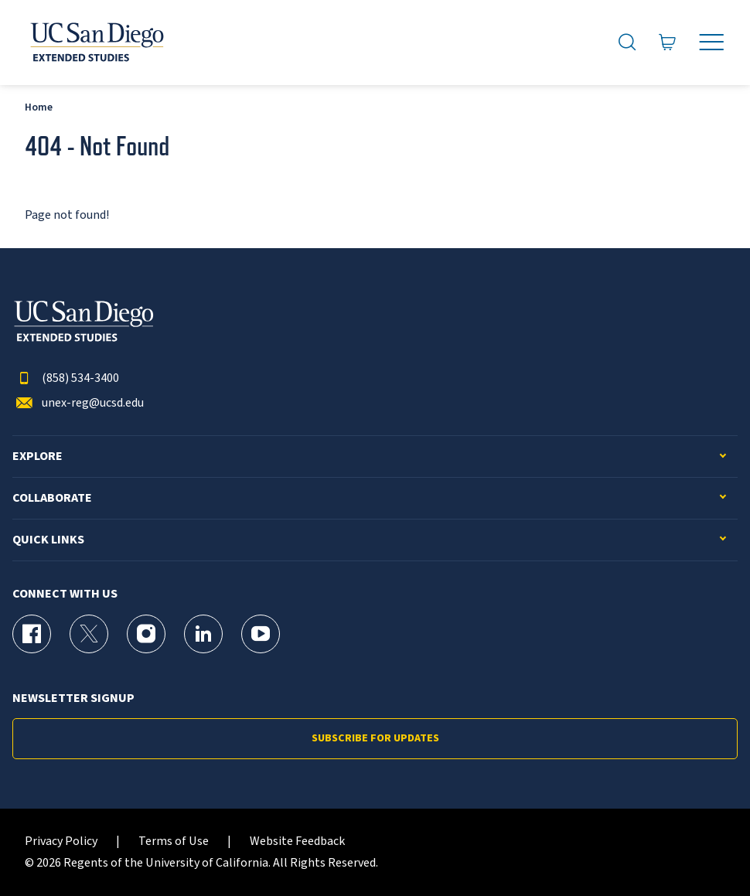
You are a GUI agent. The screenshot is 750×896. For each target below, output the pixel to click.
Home (39, 107)
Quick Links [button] (48, 540)
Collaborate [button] (52, 498)
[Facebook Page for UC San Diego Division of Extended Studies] (31, 634)
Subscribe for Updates (375, 738)
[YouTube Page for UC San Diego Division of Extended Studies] (260, 634)
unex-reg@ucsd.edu (78, 403)
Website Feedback (297, 841)
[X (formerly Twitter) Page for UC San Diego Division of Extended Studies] (89, 634)
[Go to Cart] (668, 42)
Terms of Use (173, 841)
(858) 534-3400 (65, 378)
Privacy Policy (61, 841)
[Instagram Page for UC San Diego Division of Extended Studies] (146, 634)
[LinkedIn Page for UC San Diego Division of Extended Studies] (203, 634)
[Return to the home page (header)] (96, 42)
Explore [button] (37, 456)
